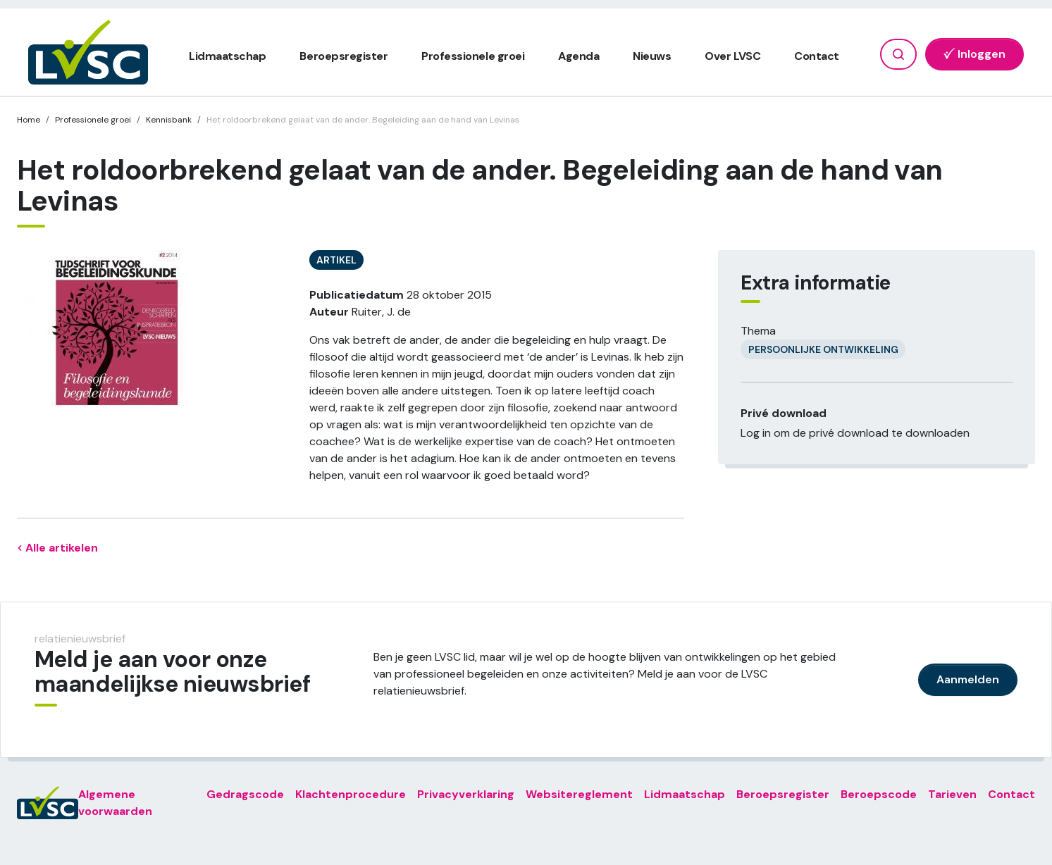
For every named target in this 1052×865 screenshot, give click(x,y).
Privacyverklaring (465, 794)
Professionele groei (472, 56)
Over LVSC (732, 56)
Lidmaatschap (227, 56)
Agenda (578, 56)
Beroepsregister (343, 56)
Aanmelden (967, 679)
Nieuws (652, 56)
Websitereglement (579, 794)
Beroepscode (879, 794)
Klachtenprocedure (350, 794)
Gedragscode (245, 794)
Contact (816, 56)
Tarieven (952, 794)
